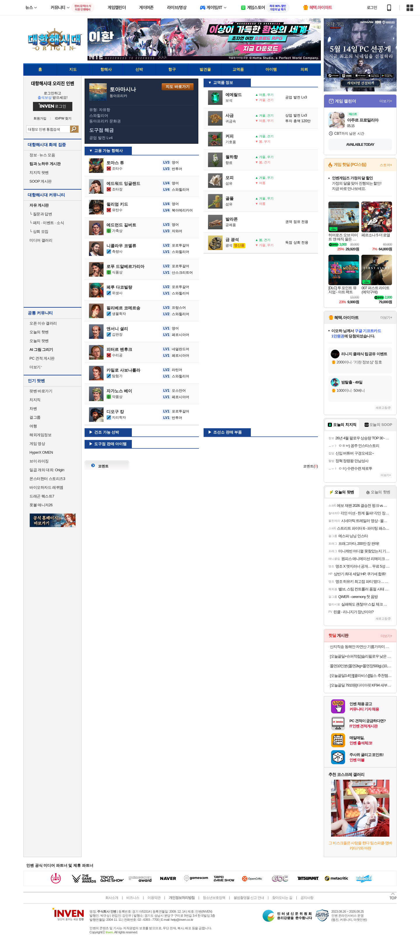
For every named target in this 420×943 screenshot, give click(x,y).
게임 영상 (37, 444)
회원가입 (40, 118)
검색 (74, 129)
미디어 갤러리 (40, 240)
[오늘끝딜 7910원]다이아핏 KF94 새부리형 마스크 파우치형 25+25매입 (361, 685)
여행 (33, 426)
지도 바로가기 (178, 86)
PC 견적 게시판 (42, 358)
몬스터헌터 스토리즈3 (47, 479)
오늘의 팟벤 (39, 341)
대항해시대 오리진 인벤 (52, 83)
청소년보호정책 (214, 898)
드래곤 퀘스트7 (41, 496)
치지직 (35, 400)
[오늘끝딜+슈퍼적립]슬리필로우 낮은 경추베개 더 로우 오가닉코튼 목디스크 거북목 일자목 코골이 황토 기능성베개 (361, 656)
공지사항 (306, 898)
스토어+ (386, 165)
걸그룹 (35, 417)
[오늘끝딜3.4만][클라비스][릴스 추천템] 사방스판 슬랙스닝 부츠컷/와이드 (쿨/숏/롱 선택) (361, 675)
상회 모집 (38, 231)
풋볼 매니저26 (40, 505)
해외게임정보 (40, 435)
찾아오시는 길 (282, 898)
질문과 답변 (40, 214)
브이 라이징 (39, 461)
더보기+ (385, 101)
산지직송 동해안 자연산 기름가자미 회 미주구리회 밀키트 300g (361, 646)
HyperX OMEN (41, 452)
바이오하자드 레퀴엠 (46, 487)
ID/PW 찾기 (63, 118)
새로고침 (381, 407)
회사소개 (111, 898)
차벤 (33, 408)
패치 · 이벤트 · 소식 (46, 223)
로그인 (372, 7)
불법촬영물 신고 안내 (249, 898)
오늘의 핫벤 (39, 332)
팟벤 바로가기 (40, 391)
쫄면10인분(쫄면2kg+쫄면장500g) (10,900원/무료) (361, 666)
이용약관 (154, 898)
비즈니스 (132, 898)
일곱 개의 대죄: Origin (46, 470)
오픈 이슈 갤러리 (43, 323)
